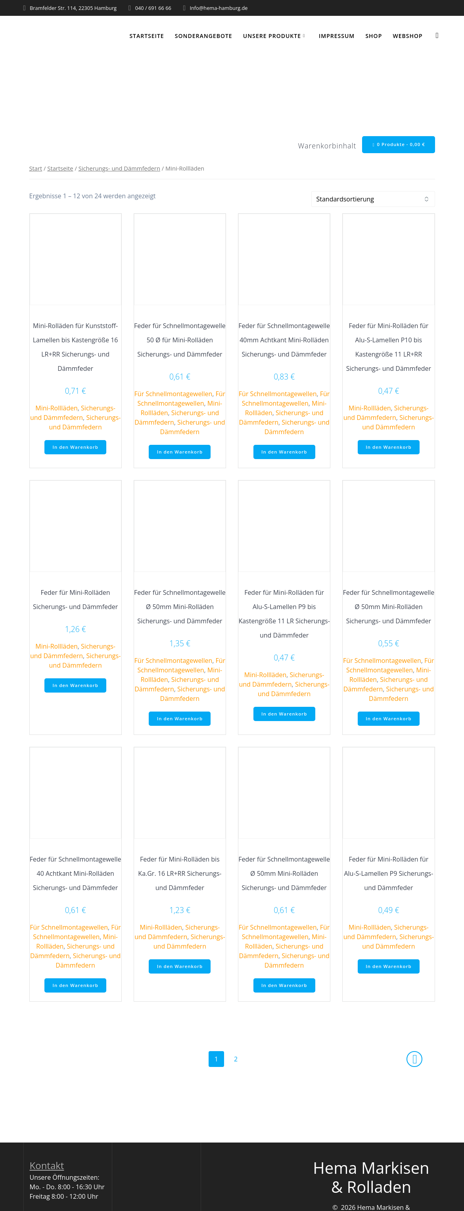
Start (35, 169)
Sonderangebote (203, 36)
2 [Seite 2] (239, 1062)
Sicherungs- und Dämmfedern (119, 169)
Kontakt (47, 1169)
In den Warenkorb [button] (75, 448)
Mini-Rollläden (56, 409)
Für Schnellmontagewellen (173, 395)
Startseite (146, 36)
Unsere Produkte (272, 36)
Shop (373, 36)
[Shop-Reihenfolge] (373, 200)
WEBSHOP (407, 36)
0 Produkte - (397, 144)
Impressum (337, 36)
